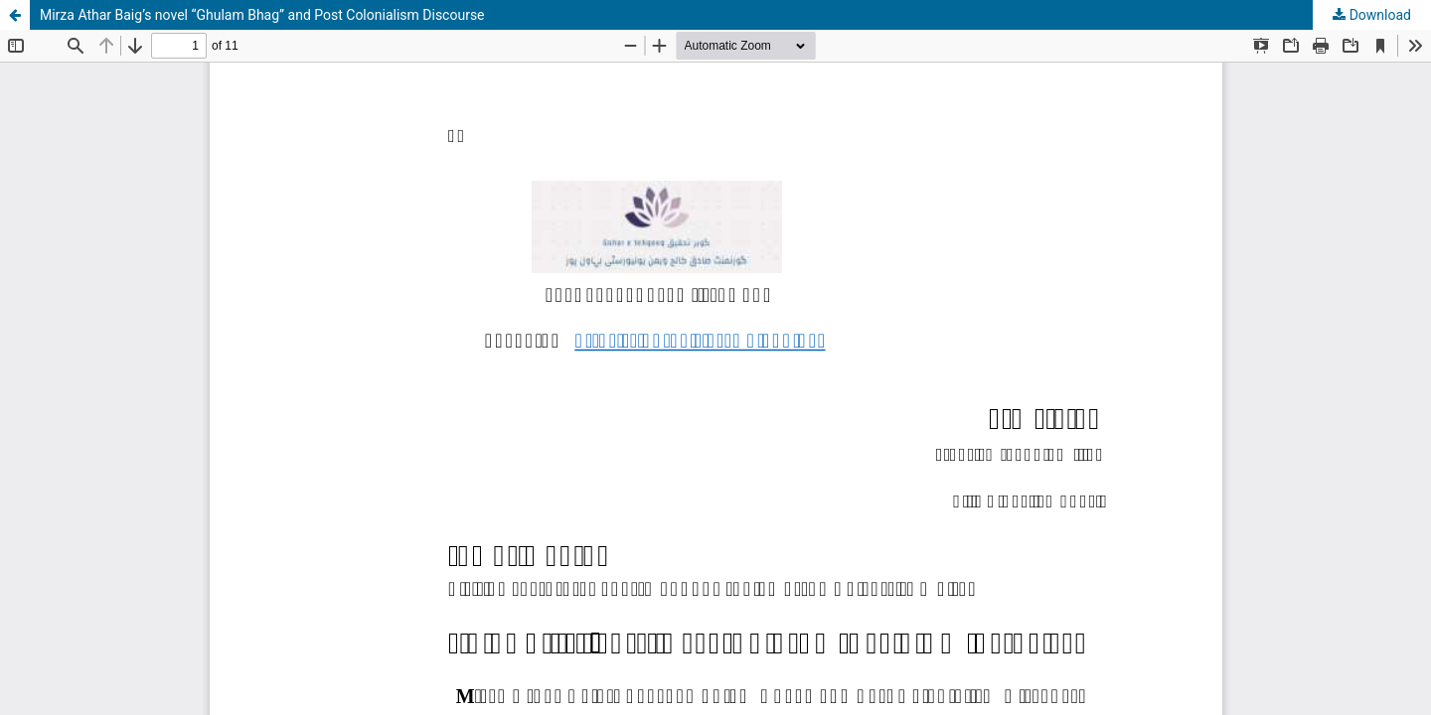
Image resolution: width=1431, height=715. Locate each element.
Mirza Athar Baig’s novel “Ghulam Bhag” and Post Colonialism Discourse (262, 15)
